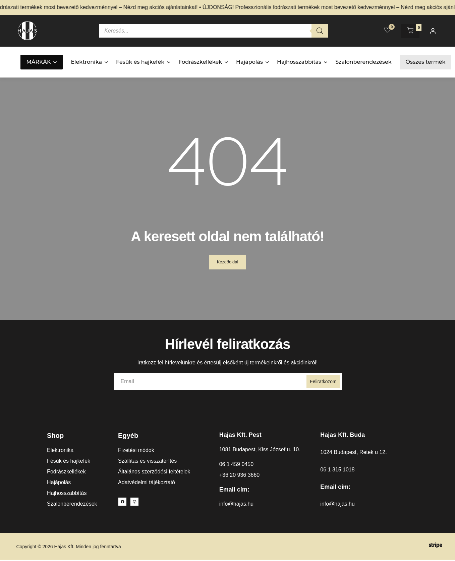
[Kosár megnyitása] (410, 31)
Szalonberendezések (363, 62)
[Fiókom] (433, 31)
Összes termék (426, 62)
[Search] (319, 31)
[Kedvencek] (387, 30)
